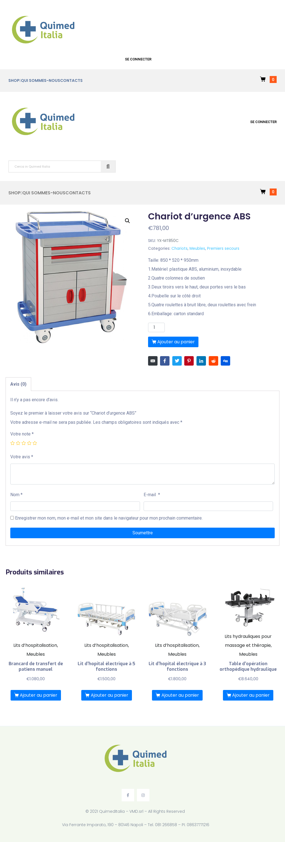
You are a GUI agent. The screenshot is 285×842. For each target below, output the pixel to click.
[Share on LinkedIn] (201, 361)
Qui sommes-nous (40, 80)
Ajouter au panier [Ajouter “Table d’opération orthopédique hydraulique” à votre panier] (251, 695)
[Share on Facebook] (164, 361)
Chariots (179, 248)
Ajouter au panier (176, 342)
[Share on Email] (153, 361)
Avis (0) (18, 384)
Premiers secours (223, 248)
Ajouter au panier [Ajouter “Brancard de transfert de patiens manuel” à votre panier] (38, 695)
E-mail (152, 494)
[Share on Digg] (225, 361)
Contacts (71, 80)
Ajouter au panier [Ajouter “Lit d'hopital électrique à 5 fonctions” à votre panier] (109, 695)
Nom (16, 494)
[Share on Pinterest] (189, 361)
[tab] (18, 384)
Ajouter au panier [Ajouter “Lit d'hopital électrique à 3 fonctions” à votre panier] (180, 695)
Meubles (197, 248)
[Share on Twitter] (177, 361)
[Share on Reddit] (213, 361)
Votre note (22, 434)
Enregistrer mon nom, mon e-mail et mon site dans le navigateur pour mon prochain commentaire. (109, 518)
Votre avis (21, 456)
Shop (14, 81)
